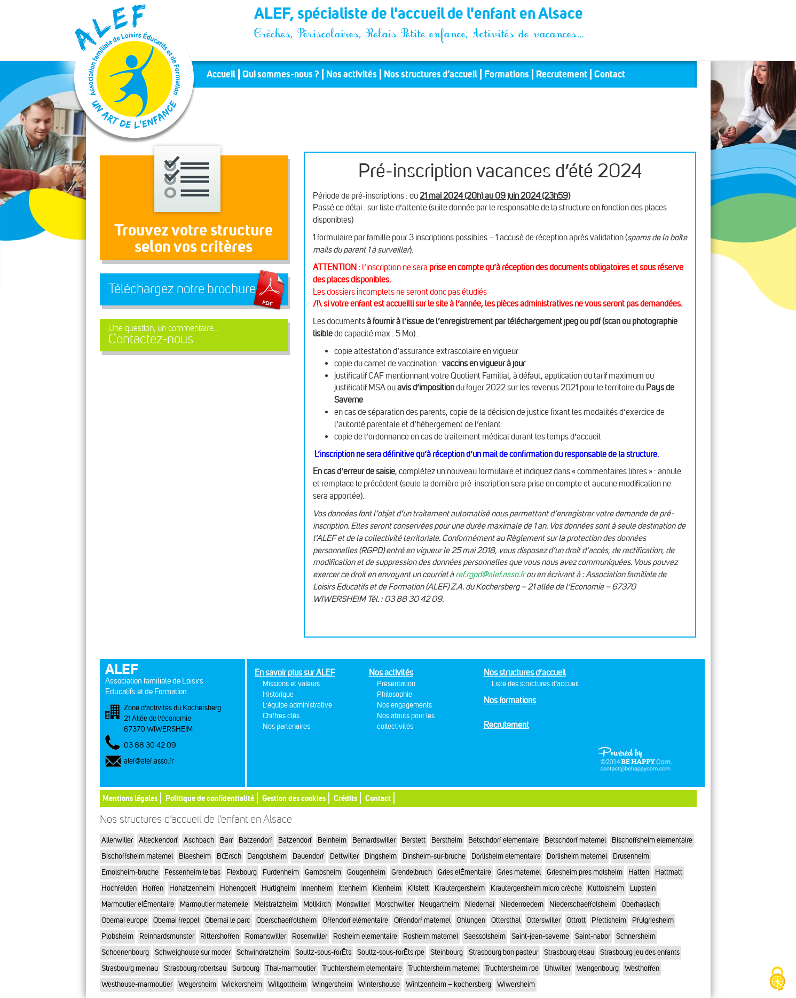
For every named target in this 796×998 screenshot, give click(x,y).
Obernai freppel (176, 920)
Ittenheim (352, 888)
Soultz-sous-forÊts (323, 952)
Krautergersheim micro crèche (536, 888)
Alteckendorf (158, 840)
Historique (278, 694)
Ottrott (576, 920)
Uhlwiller (558, 968)
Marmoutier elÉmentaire (137, 904)
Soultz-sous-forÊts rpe (390, 952)
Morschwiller (394, 904)
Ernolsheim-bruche (130, 872)
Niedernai (479, 904)
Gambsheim (323, 872)
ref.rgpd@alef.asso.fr (490, 574)
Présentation (396, 683)
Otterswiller (543, 920)
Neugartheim (439, 904)
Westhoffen (642, 968)
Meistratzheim (275, 904)
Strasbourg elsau (569, 952)
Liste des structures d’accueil (535, 683)
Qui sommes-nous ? (280, 74)
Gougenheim (366, 872)
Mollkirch (317, 904)
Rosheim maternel (430, 936)
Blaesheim (195, 856)
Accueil (221, 74)
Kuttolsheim (606, 888)
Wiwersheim (516, 984)
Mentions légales (130, 798)
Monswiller (353, 904)
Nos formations (510, 700)
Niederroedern (521, 904)
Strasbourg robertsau (195, 968)
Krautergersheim (460, 888)
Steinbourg (446, 952)
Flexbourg (241, 872)
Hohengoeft (238, 888)
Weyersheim (197, 984)
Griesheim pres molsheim (584, 872)
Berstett (413, 840)
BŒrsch (229, 856)
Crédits (345, 798)
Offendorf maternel (422, 920)
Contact (609, 74)
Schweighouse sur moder (193, 952)
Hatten (638, 872)
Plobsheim (117, 936)
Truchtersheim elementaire (362, 968)
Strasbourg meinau (129, 968)
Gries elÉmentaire (464, 872)
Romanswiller (265, 936)
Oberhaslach (640, 904)
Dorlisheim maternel (577, 856)
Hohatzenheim (191, 888)
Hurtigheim (278, 888)
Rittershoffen (219, 936)
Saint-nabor (592, 936)
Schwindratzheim (263, 952)
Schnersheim (636, 936)
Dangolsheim (267, 856)
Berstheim (446, 840)
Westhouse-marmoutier (136, 984)
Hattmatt (668, 872)
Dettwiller (344, 856)
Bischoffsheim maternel (137, 856)
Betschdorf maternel (575, 840)
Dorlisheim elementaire (506, 856)
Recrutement (561, 74)
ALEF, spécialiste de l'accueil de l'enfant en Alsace (419, 15)
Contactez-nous (194, 335)
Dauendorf (308, 856)
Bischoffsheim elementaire (652, 840)
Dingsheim (381, 856)
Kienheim (387, 888)
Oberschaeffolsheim (286, 920)
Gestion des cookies (294, 798)
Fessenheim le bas (192, 872)
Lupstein (643, 888)
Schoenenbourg (125, 952)
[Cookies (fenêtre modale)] (777, 979)
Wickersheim (242, 984)
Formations (506, 74)
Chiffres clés (281, 715)
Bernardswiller (374, 840)
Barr (226, 840)
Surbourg (245, 968)
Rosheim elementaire (365, 936)
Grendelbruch (411, 872)
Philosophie (394, 694)
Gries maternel (519, 872)
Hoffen (153, 888)
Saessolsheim (485, 936)
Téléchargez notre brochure (182, 289)
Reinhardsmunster (166, 936)
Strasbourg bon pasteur (503, 952)
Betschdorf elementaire (503, 840)
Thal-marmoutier (290, 968)
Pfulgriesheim (653, 920)
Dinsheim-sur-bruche (434, 856)
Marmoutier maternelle (214, 904)
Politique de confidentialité (209, 798)
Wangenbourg (598, 968)
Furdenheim (281, 872)
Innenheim (317, 888)
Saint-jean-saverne (540, 936)
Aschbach (199, 840)
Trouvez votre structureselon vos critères (193, 237)
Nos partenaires (286, 726)
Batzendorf (255, 840)
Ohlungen (470, 920)
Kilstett (418, 888)
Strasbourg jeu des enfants (640, 952)
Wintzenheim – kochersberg (448, 984)
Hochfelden (119, 888)
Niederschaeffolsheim (582, 904)
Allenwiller (117, 840)
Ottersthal (506, 920)
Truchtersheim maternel (443, 968)
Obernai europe (124, 920)
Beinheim (332, 840)
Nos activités (351, 74)
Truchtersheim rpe (512, 968)
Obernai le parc (227, 920)
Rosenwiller (309, 936)
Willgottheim (287, 984)
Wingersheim (332, 984)
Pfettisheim (609, 920)
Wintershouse (379, 984)
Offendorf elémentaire (355, 920)
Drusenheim (631, 856)
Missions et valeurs (291, 683)
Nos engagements (404, 705)
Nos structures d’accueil (430, 74)
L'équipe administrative (297, 705)
